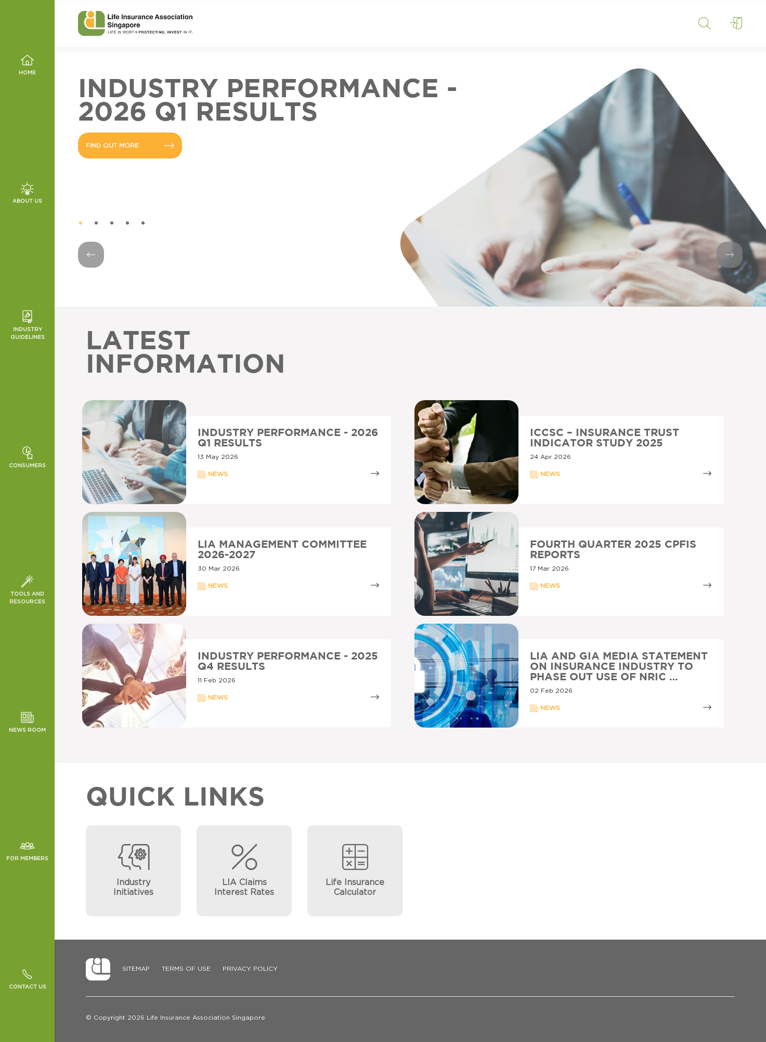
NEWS (213, 474)
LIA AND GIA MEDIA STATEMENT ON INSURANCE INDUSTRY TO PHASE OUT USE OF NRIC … (619, 667)
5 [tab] (143, 223)
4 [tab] (127, 223)
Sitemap (136, 969)
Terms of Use (186, 969)
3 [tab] (112, 223)
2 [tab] (96, 223)
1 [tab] (80, 223)
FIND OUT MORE (130, 145)
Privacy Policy (250, 969)
